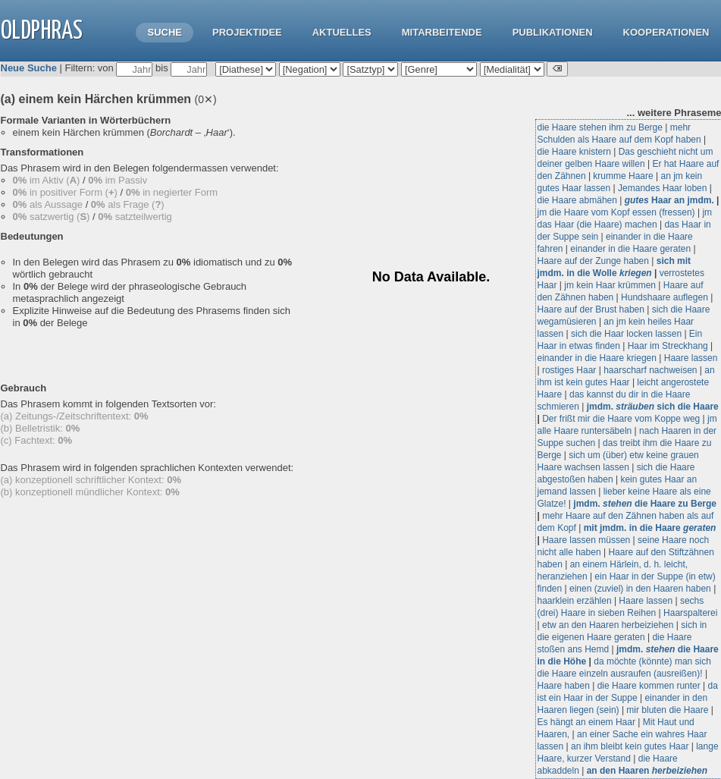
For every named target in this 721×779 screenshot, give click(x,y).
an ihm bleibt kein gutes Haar (629, 746)
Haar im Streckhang (668, 346)
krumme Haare (623, 176)
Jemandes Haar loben (662, 188)
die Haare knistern (574, 151)
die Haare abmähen (577, 200)
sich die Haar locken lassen (626, 333)
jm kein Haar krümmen (610, 285)
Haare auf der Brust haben (591, 309)
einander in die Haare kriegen (597, 358)
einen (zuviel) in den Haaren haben (640, 588)
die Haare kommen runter (649, 685)
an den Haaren (647, 770)
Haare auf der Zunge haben (593, 261)
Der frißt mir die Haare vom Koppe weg (621, 418)
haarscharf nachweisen (650, 370)
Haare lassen (691, 358)
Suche (164, 32)
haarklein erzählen (575, 600)
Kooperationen (666, 32)
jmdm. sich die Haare (653, 406)
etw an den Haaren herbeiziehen (607, 625)
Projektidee (247, 32)
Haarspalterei (690, 613)
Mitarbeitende (442, 32)
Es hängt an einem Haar (586, 722)
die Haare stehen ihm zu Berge (600, 127)
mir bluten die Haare (667, 710)
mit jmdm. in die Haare (650, 528)
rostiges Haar (569, 370)
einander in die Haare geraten (630, 248)
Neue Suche (29, 68)
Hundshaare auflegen (664, 297)
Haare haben (564, 685)
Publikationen (553, 32)
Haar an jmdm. (669, 200)
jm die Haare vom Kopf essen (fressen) (616, 212)
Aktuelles (341, 32)
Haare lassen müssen (586, 540)
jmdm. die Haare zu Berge (644, 503)
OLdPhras (42, 31)
